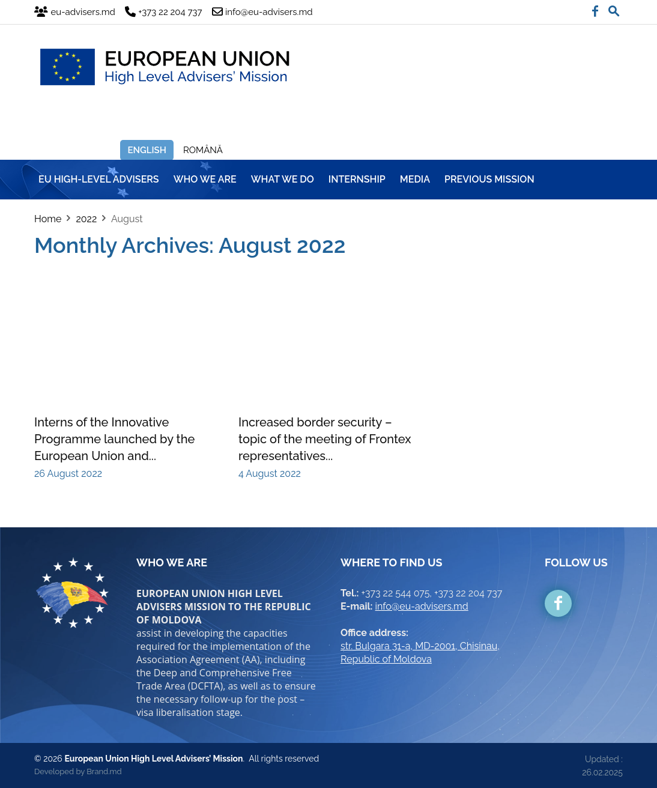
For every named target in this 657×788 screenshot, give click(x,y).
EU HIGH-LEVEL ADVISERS (98, 179)
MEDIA (415, 179)
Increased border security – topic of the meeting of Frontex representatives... (324, 439)
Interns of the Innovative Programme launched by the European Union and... (114, 439)
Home (47, 219)
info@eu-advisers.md (421, 606)
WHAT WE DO (282, 179)
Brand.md (103, 771)
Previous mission (489, 179)
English (146, 150)
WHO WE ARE (205, 179)
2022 (86, 219)
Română (203, 150)
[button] (614, 8)
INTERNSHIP (357, 179)
